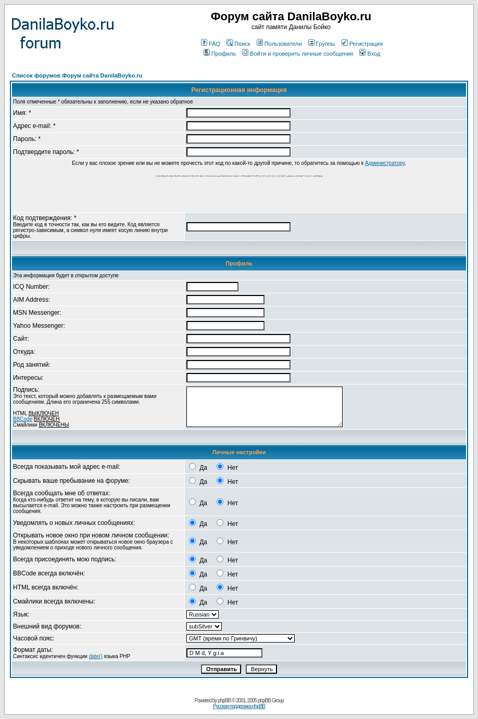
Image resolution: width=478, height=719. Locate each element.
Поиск (238, 44)
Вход (369, 53)
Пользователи (279, 44)
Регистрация (362, 44)
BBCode (22, 419)
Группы (321, 44)
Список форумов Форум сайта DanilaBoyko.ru (77, 75)
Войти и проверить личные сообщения (297, 53)
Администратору (385, 163)
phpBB (224, 700)
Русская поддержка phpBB (239, 706)
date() (96, 656)
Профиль (220, 53)
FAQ (210, 44)
